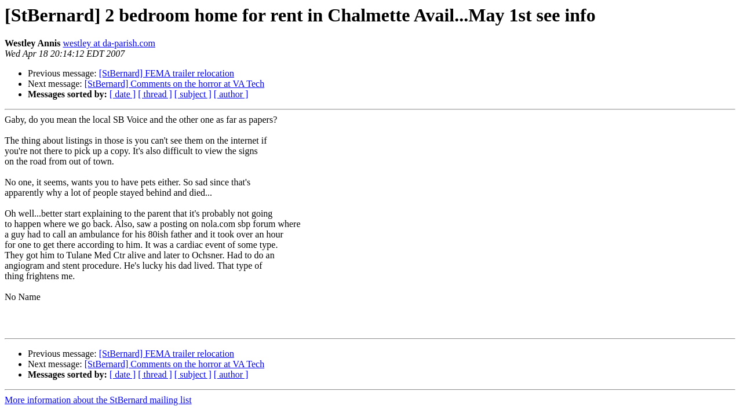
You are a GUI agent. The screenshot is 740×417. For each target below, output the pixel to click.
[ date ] (123, 94)
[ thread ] (155, 94)
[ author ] (231, 94)
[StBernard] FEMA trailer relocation (166, 73)
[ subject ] (193, 94)
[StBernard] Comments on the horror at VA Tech (174, 84)
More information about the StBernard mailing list (98, 400)
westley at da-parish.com (109, 43)
